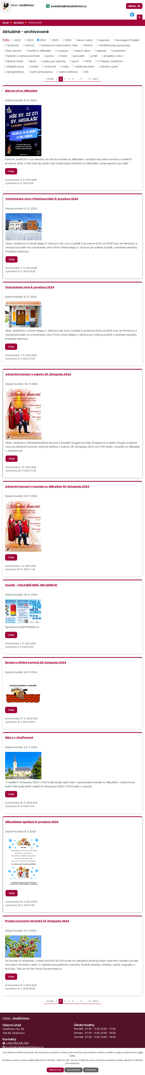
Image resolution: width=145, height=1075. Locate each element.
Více (12, 171)
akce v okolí (84, 40)
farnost (29, 45)
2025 (55, 40)
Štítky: (6, 40)
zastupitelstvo (15, 72)
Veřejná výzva (15, 66)
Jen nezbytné (74, 1069)
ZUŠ (86, 72)
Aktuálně (18, 22)
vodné (34, 66)
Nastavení (91, 1069)
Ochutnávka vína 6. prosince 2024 (29, 287)
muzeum (62, 50)
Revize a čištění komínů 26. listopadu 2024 (35, 662)
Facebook (12, 45)
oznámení (119, 50)
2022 (18, 40)
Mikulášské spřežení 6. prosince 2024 (32, 822)
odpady (101, 50)
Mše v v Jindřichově (19, 738)
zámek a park (109, 66)
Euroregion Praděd (127, 40)
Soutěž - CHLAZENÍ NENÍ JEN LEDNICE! (31, 585)
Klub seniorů (14, 50)
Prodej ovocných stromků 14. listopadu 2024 (37, 921)
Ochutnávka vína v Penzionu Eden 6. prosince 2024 (42, 199)
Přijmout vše (54, 1069)
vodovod (50, 66)
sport (75, 61)
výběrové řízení (84, 66)
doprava (104, 40)
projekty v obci (113, 56)
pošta (50, 56)
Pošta (63, 56)
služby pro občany (54, 61)
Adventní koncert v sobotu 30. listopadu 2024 (38, 374)
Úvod (5, 22)
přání (94, 56)
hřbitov (88, 45)
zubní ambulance (41, 72)
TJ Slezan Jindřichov (110, 61)
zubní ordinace (68, 72)
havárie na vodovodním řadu (59, 45)
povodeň (79, 56)
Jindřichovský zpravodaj (114, 45)
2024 (43, 40)
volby (65, 66)
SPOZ (88, 61)
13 (89, 79)
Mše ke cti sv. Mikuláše (21, 91)
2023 (30, 40)
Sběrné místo (14, 61)
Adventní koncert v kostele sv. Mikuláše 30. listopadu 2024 (47, 486)
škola (33, 61)
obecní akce (82, 50)
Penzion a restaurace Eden (23, 56)
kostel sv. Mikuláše (39, 50)
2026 (68, 40)
